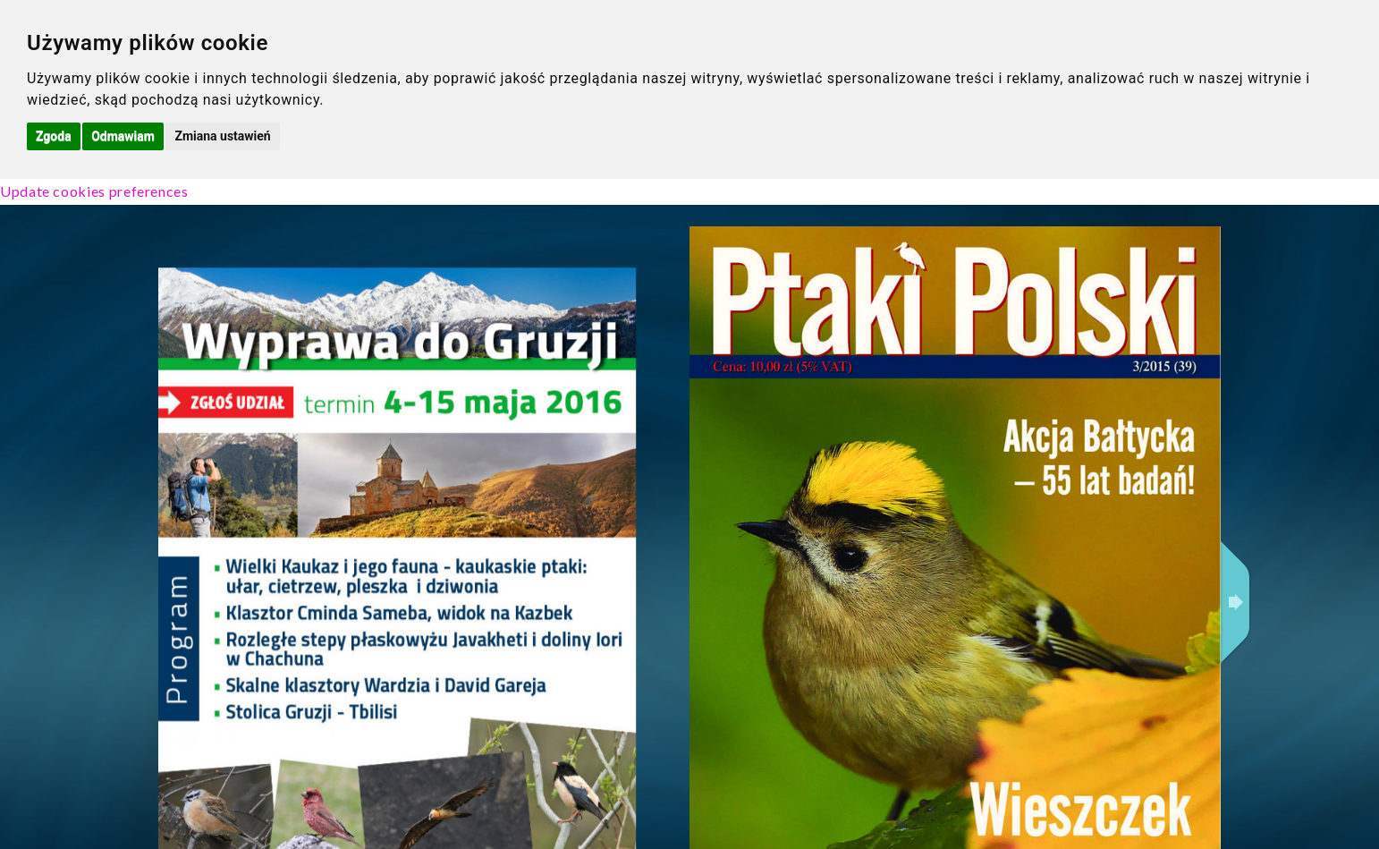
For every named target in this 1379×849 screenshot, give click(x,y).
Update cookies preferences (94, 191)
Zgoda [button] (54, 136)
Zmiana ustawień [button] (222, 136)
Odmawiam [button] (123, 136)
